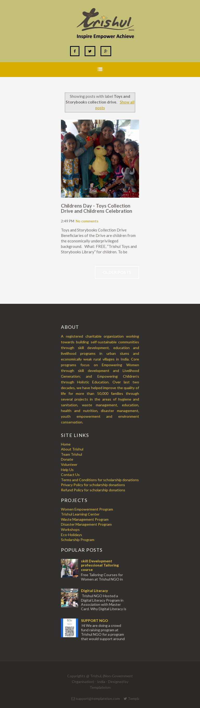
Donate (67, 459)
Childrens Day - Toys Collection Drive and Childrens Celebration (96, 208)
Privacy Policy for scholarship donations (93, 484)
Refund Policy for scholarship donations (93, 490)
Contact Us (70, 474)
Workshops (70, 529)
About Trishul (72, 449)
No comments (87, 221)
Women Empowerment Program (87, 509)
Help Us (67, 469)
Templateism (100, 687)
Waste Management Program (85, 519)
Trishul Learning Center (80, 514)
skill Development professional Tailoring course (100, 565)
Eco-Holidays (71, 534)
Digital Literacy (94, 590)
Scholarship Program (77, 539)
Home (66, 444)
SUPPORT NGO (94, 620)
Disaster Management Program (86, 524)
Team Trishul (71, 454)
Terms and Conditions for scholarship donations (100, 480)
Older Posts (117, 272)
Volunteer (69, 464)
